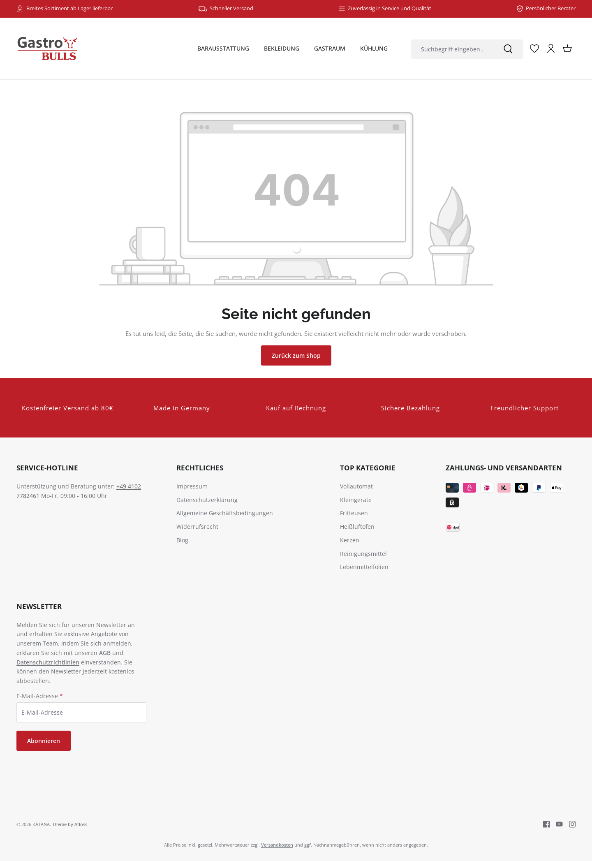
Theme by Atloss (69, 824)
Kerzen (349, 540)
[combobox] (452, 49)
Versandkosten (277, 845)
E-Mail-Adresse (39, 696)
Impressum (192, 486)
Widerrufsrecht (197, 526)
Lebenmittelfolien (364, 567)
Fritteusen (354, 513)
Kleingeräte (356, 500)
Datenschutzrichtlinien (47, 662)
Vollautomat (356, 486)
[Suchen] (508, 49)
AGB (105, 653)
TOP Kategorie (367, 467)
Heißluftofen (357, 526)
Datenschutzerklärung (207, 500)
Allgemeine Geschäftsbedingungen (224, 513)
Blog (182, 540)
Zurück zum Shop (296, 355)
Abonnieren (43, 741)
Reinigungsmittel (363, 554)
